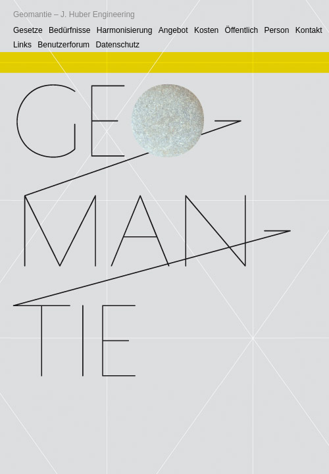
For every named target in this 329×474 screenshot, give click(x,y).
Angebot (173, 30)
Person (276, 30)
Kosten (206, 30)
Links (22, 44)
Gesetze (28, 30)
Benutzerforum (63, 44)
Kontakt (308, 30)
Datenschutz (117, 44)
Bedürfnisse (69, 30)
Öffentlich (241, 30)
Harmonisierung (125, 30)
